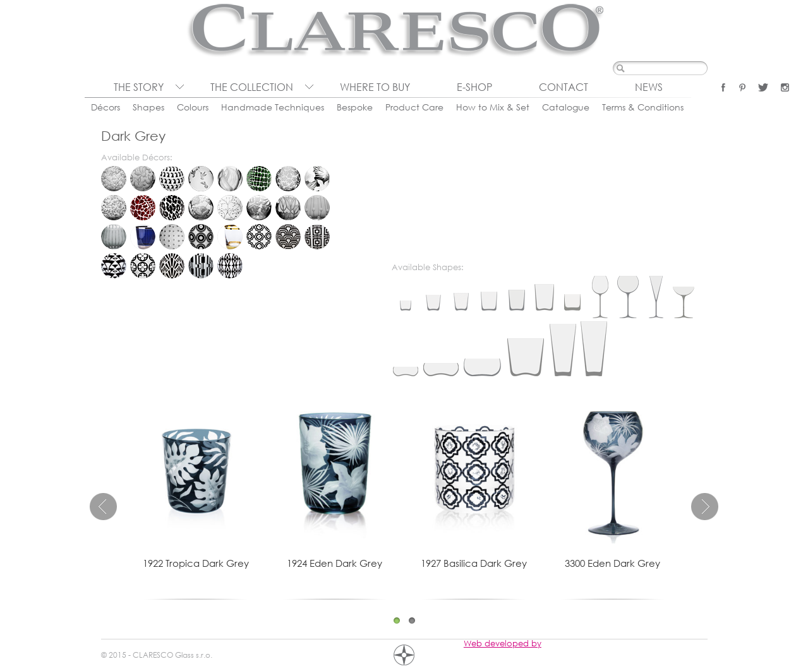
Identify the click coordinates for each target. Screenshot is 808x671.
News (649, 87)
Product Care (414, 107)
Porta (201, 265)
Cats (171, 178)
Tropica (259, 207)
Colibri (201, 178)
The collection (251, 87)
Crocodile (259, 178)
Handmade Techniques (272, 107)
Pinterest (742, 87)
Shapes (148, 107)
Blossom (142, 178)
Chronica (113, 236)
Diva (113, 265)
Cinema (288, 236)
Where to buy (375, 87)
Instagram (785, 87)
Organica (201, 236)
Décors (105, 107)
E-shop (474, 87)
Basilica (259, 236)
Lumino (171, 236)
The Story (139, 87)
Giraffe (142, 207)
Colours (192, 107)
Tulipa (288, 207)
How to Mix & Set (492, 107)
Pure (230, 236)
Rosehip (230, 207)
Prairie (201, 207)
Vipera (230, 265)
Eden (317, 178)
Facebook (723, 87)
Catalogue (565, 107)
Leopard (171, 207)
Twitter (763, 87)
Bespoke (355, 107)
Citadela (142, 236)
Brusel (317, 207)
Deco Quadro (317, 236)
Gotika (142, 265)
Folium (113, 207)
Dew (288, 178)
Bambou (113, 178)
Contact (563, 87)
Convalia (230, 178)
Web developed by (502, 643)
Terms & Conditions (643, 107)
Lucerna (171, 265)
